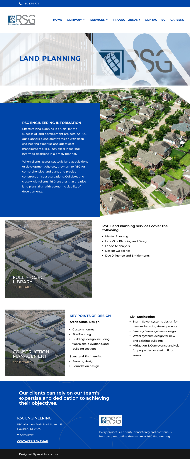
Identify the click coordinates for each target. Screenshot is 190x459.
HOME (57, 19)
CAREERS (177, 19)
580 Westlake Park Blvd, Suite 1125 (39, 424)
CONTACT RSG (155, 19)
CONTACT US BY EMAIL (32, 441)
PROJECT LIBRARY (126, 19)
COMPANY (74, 19)
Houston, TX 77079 (29, 429)
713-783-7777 (25, 435)
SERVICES (97, 19)
